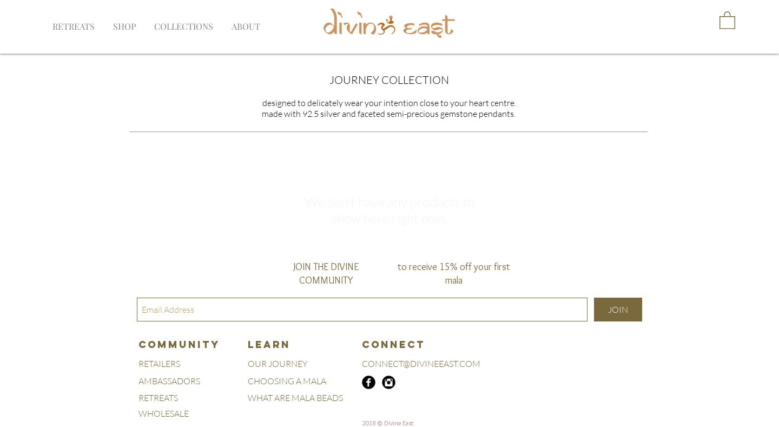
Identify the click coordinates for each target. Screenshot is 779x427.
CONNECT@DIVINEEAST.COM (421, 363)
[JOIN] (618, 309)
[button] (183, 21)
